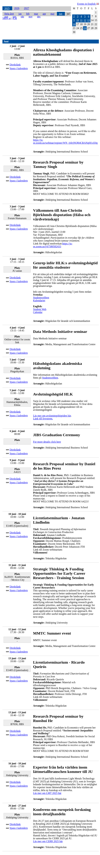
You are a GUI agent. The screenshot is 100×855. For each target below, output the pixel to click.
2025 (7, 8)
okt (22, 16)
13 (88, 20)
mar (36, 13)
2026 (16, 8)
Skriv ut (6, 18)
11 (81, 20)
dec (39, 16)
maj (52, 13)
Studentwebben (41, 297)
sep (14, 16)
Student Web (39, 309)
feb (27, 13)
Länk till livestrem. (43, 418)
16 (74, 24)
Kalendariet (39, 300)
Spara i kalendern (19, 68)
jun (60, 13)
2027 (26, 8)
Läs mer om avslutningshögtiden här (52, 415)
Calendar (37, 312)
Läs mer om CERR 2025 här (48, 841)
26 (85, 28)
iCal (15, 18)
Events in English (88, 3)
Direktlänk (15, 64)
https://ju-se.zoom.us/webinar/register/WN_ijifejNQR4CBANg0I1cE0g (65, 141)
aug (6, 16)
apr (44, 13)
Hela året (9, 13)
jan (20, 13)
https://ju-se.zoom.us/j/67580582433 (52, 245)
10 (77, 20)
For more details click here (47, 441)
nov (31, 16)
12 (85, 20)
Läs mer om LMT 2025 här (47, 793)
